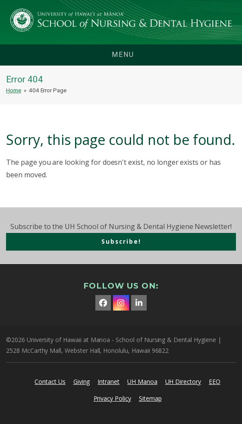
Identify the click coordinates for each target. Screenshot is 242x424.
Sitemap (150, 398)
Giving (81, 381)
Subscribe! (121, 241)
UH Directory (183, 381)
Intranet (108, 381)
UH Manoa (142, 381)
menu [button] (123, 54)
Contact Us (50, 381)
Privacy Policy (112, 398)
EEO (214, 381)
